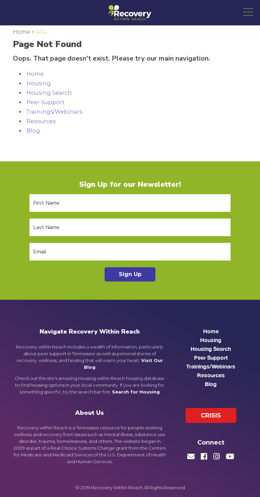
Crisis (211, 415)
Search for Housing (136, 391)
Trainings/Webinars (54, 112)
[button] (248, 12)
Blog (33, 131)
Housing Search (49, 93)
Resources (41, 121)
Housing (38, 83)
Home (35, 74)
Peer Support (45, 102)
